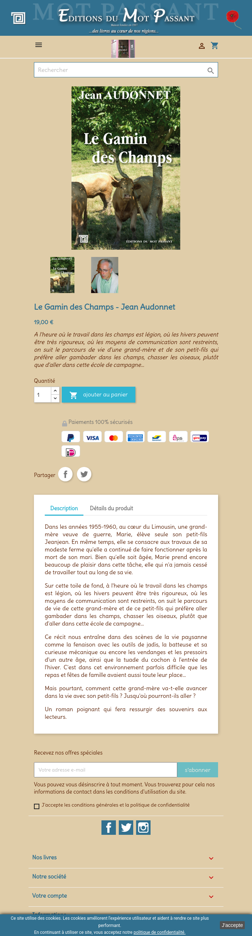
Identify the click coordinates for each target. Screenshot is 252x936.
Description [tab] (64, 508)
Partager (65, 474)
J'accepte (232, 925)
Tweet (84, 474)
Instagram (143, 827)
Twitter (126, 827)
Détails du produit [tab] (111, 508)
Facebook (108, 827)
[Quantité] (42, 395)
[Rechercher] (126, 69)
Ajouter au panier (98, 395)
